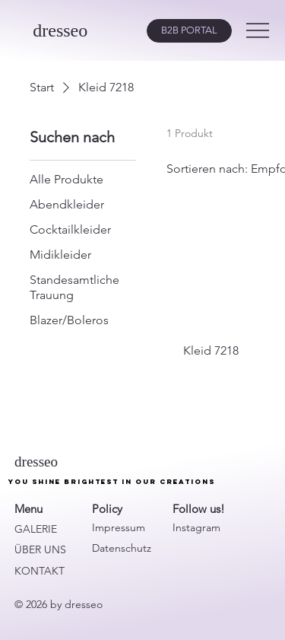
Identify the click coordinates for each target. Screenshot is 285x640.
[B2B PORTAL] (189, 31)
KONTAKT (39, 571)
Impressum (118, 527)
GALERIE (35, 529)
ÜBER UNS (40, 549)
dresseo (60, 30)
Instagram (196, 527)
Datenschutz (121, 548)
